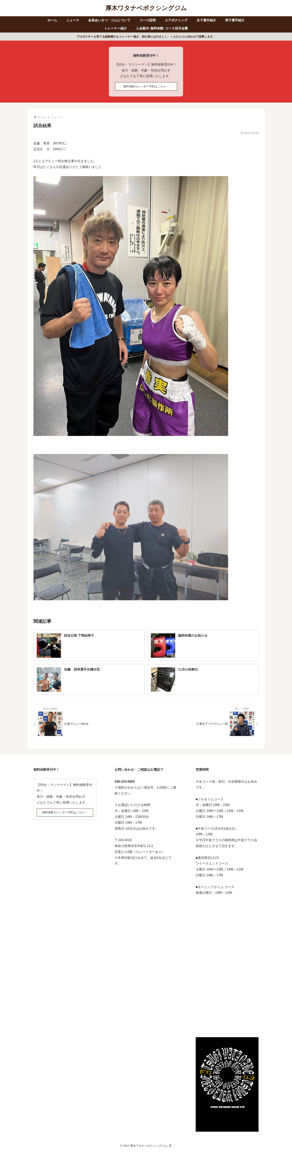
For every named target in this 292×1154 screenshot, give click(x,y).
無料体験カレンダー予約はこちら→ (146, 86)
